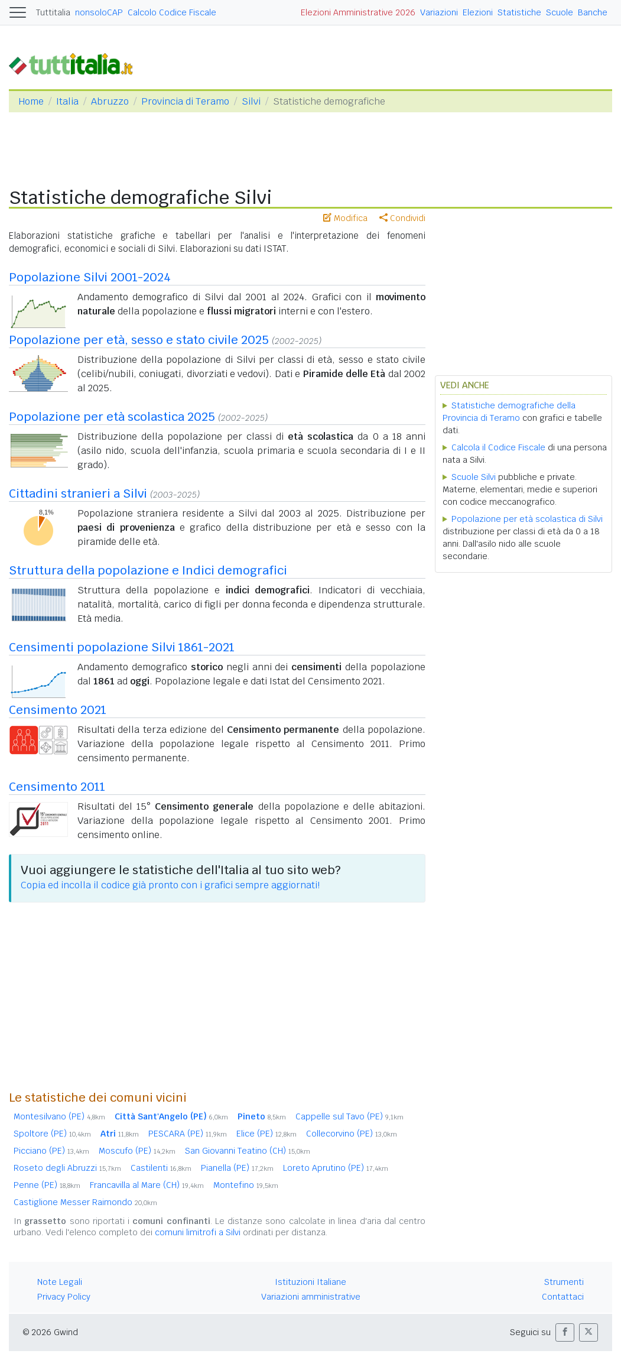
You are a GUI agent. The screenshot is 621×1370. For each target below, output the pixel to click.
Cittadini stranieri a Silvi (78, 493)
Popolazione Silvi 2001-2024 (90, 277)
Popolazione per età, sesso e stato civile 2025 (139, 340)
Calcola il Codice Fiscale (498, 447)
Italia (67, 101)
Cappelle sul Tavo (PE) (349, 1116)
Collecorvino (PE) (351, 1133)
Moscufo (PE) (137, 1150)
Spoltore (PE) (52, 1133)
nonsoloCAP (99, 12)
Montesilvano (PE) (59, 1116)
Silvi (251, 101)
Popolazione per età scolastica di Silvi (527, 519)
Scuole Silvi (473, 477)
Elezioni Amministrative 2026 (358, 12)
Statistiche (519, 12)
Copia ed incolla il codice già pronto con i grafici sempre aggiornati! (170, 885)
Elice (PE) (266, 1133)
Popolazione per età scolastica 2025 (112, 416)
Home (31, 101)
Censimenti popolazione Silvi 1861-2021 (122, 647)
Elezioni (478, 12)
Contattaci (563, 1296)
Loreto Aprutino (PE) (335, 1168)
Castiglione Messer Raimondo (85, 1202)
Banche (592, 12)
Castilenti (161, 1168)
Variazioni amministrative (310, 1296)
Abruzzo (110, 101)
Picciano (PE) (51, 1150)
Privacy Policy (63, 1296)
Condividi (402, 218)
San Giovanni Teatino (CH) (247, 1150)
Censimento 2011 (57, 786)
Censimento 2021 (57, 710)
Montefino (245, 1185)
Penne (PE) (47, 1185)
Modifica (345, 218)
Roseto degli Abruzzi (67, 1168)
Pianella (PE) (237, 1168)
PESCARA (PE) (187, 1133)
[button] (564, 1332)
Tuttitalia (53, 12)
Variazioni (439, 12)
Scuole (559, 12)
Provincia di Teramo (185, 101)
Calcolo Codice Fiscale (172, 12)
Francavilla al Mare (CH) (147, 1185)
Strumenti (564, 1282)
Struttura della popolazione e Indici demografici (148, 570)
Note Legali (59, 1282)
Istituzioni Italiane (310, 1282)
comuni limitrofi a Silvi (197, 1232)
